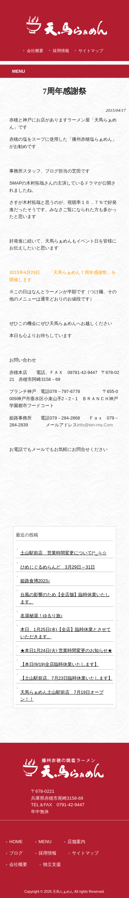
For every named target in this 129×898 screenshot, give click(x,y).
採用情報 (61, 51)
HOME (16, 841)
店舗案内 (76, 841)
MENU (45, 841)
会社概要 (35, 51)
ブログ (16, 853)
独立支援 (52, 864)
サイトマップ (90, 51)
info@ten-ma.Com (95, 424)
